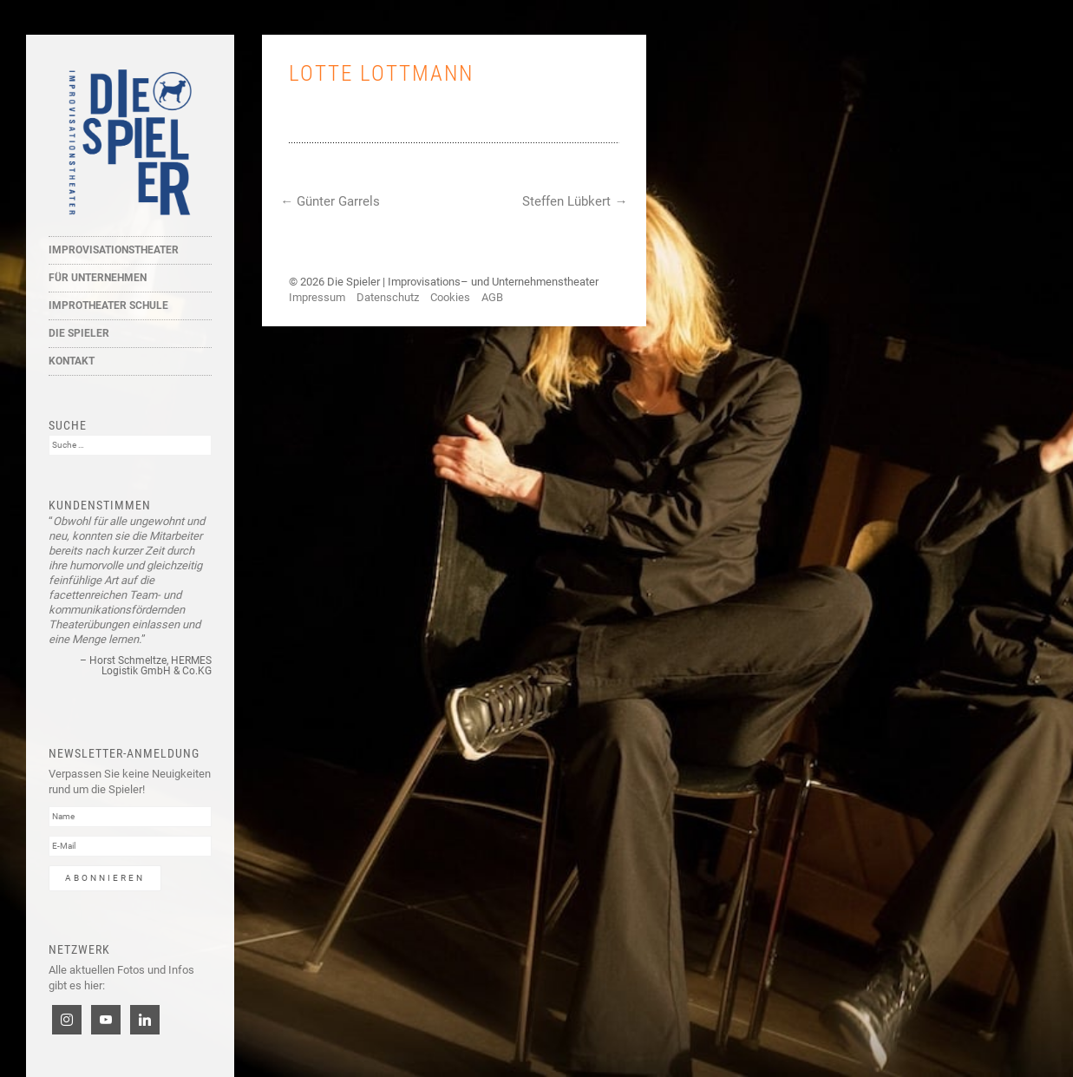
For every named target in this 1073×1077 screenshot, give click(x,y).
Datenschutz (388, 297)
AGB (492, 297)
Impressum (317, 297)
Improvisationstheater (114, 250)
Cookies (450, 297)
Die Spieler (79, 333)
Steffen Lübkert (574, 201)
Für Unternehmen (98, 278)
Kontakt (72, 361)
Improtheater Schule (108, 305)
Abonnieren (105, 878)
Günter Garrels (330, 201)
